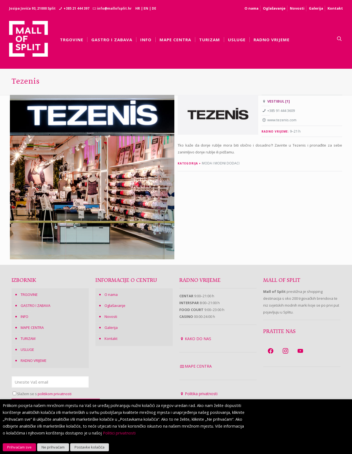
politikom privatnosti (55, 393)
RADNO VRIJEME (33, 360)
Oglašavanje (274, 8)
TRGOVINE (29, 294)
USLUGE (27, 349)
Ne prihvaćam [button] (53, 447)
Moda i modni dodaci (221, 163)
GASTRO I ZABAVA (35, 305)
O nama (251, 8)
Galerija (316, 8)
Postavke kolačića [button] (90, 447)
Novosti (297, 8)
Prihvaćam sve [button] (19, 447)
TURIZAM (28, 338)
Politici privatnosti (119, 433)
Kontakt (335, 8)
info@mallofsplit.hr (114, 8)
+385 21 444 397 (76, 8)
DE (154, 8)
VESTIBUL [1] (278, 101)
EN (146, 8)
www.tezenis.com (281, 119)
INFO (24, 316)
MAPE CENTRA (32, 327)
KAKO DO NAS (198, 338)
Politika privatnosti (201, 393)
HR (137, 8)
